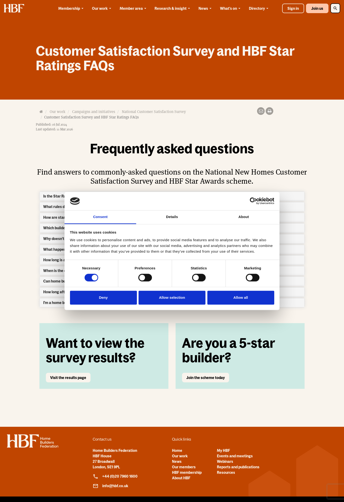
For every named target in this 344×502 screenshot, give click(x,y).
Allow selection (172, 297)
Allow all (240, 297)
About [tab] (243, 217)
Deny (103, 297)
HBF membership (187, 472)
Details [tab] (172, 217)
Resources (226, 472)
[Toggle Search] (335, 8)
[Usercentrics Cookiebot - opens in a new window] (253, 201)
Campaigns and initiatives (93, 111)
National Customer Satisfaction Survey (154, 111)
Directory (259, 8)
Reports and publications (238, 467)
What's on (231, 8)
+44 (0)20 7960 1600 (115, 476)
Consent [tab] (100, 217)
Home (177, 450)
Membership (71, 8)
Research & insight (173, 8)
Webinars (225, 461)
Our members (184, 467)
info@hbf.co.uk (110, 486)
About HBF (181, 477)
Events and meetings (235, 456)
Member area (134, 8)
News (206, 8)
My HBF (223, 450)
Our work (102, 8)
